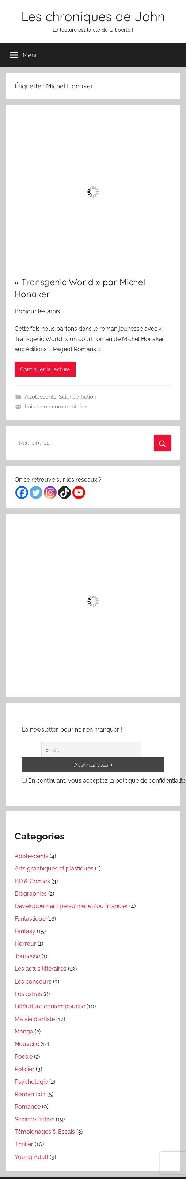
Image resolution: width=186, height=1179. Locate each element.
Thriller (24, 1144)
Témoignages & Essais (45, 1131)
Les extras (28, 993)
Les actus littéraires (41, 968)
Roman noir (30, 1094)
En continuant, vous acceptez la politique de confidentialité (104, 780)
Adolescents (40, 396)
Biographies (31, 893)
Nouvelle (27, 1043)
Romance (28, 1106)
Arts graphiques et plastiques (54, 868)
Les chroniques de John (93, 16)
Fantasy (25, 931)
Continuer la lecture (45, 369)
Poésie (24, 1056)
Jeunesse (27, 956)
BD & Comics (32, 881)
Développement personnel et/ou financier (71, 906)
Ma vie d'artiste (35, 1019)
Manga (24, 1031)
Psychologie (31, 1081)
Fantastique (30, 918)
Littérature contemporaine (50, 1006)
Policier (24, 1069)
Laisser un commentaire (55, 406)
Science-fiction (77, 396)
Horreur (25, 943)
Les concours (33, 981)
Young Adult (31, 1156)
